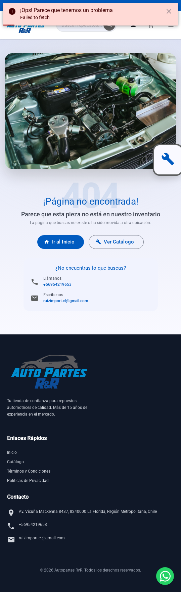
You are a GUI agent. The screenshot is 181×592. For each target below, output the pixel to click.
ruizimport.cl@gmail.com (65, 301)
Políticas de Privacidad (28, 480)
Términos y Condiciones (28, 471)
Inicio (12, 452)
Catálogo (15, 462)
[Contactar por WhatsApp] (165, 576)
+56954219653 (57, 284)
